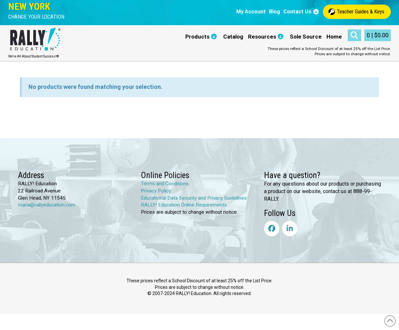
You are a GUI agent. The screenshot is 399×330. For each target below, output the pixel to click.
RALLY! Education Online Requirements (184, 205)
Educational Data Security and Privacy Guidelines (194, 198)
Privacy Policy (156, 191)
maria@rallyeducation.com (46, 205)
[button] (36, 17)
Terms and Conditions (165, 184)
